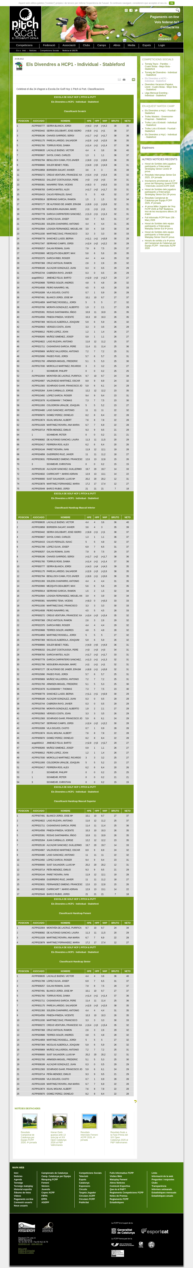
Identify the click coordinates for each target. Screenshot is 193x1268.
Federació (49, 45)
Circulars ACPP (87, 1196)
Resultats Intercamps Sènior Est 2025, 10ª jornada (160, 176)
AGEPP (45, 1202)
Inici (24, 50)
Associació (69, 45)
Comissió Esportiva (120, 1186)
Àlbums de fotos (22, 1192)
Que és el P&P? (118, 1189)
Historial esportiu (23, 1189)
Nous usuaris (21, 1205)
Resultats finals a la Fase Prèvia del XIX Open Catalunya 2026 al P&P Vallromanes (119, 1137)
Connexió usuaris (23, 1202)
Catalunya (84, 1183)
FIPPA (44, 1196)
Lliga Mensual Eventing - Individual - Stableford (157, 94)
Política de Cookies (26, 1253)
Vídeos (17, 1196)
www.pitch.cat (36, 1244)
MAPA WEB (18, 1167)
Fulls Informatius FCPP (122, 1173)
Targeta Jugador (87, 1192)
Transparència (159, 1186)
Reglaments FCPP (119, 1199)
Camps (101, 45)
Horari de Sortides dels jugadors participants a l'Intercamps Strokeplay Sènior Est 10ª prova (160, 192)
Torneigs (18, 1183)
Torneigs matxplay (23, 1186)
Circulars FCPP (87, 1199)
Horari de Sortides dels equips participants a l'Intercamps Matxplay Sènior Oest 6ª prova (159, 234)
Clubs (86, 45)
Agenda (18, 1179)
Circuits (83, 1189)
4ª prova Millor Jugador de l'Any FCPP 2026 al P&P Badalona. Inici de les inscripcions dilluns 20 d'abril (161, 210)
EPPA (44, 1199)
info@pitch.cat (24, 1244)
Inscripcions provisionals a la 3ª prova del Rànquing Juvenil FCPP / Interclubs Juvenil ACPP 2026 (161, 183)
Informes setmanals (162, 1189)
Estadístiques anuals (162, 1196)
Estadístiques (117, 1202)
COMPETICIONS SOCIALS (157, 59)
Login (161, 45)
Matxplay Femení (118, 1179)
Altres (116, 45)
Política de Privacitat (26, 1251)
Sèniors (45, 1186)
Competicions (24, 45)
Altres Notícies (117, 1183)
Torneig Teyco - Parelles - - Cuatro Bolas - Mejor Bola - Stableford (158, 66)
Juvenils (45, 1189)
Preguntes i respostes (163, 1179)
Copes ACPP (48, 1192)
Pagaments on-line (23, 1199)
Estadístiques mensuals (164, 1192)
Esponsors (84, 1186)
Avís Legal (22, 1249)
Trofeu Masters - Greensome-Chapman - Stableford (159, 117)
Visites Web (116, 1176)
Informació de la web (162, 1176)
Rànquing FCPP (49, 1179)
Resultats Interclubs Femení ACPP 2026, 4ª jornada (89, 1136)
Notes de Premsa (118, 1196)
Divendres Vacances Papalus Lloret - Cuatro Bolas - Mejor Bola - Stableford (161, 87)
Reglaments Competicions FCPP (126, 1192)
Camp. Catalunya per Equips (56, 1176)
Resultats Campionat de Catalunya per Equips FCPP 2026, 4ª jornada (158, 200)
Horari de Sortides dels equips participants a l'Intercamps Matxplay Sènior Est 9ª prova (159, 226)
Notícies (33, 50)
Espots (146, 45)
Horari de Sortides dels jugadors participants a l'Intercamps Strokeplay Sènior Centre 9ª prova (160, 168)
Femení (45, 1183)
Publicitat (84, 1202)
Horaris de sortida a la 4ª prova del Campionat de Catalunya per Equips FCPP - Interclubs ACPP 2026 (160, 244)
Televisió (83, 1176)
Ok (171, 3)
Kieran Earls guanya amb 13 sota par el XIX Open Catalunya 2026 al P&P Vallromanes (58, 1138)
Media (131, 45)
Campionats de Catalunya (54, 1173)
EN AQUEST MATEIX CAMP (158, 106)
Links (154, 1173)
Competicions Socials (49, 50)
